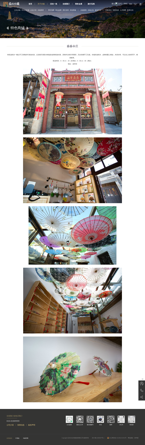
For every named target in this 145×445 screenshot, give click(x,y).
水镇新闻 (83, 10)
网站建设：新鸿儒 (133, 438)
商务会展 (80, 4)
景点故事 (58, 10)
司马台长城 (25, 10)
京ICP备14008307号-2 (98, 438)
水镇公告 (91, 10)
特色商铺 (73, 10)
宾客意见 (108, 10)
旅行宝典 (91, 4)
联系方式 (130, 10)
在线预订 (67, 4)
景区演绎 (66, 10)
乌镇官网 (25, 438)
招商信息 (116, 10)
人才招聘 (123, 10)
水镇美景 (41, 10)
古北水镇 (17, 10)
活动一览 (55, 4)
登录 (130, 4)
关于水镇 (42, 4)
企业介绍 (33, 10)
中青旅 (17, 438)
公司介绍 (10, 425)
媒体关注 (98, 10)
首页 (32, 4)
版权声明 (31, 425)
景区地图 (51, 10)
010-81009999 (13, 421)
